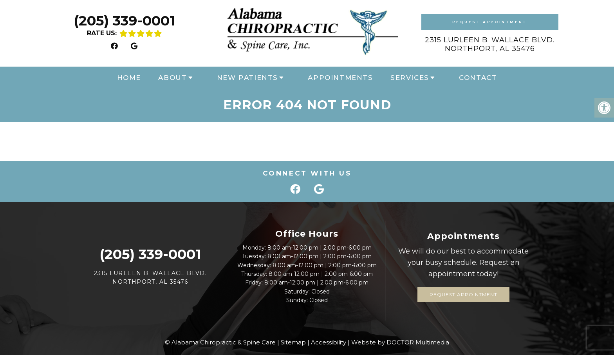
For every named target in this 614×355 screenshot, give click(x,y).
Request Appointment (489, 22)
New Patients (247, 78)
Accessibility (328, 342)
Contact (478, 78)
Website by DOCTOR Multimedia (400, 342)
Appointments (340, 78)
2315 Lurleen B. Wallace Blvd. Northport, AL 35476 (489, 44)
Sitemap (293, 342)
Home (129, 78)
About (172, 78)
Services (409, 78)
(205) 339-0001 (124, 20)
